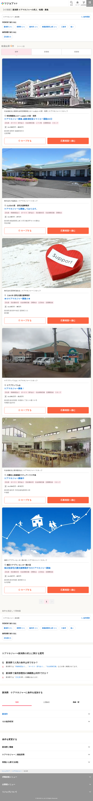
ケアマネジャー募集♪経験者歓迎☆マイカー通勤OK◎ (28, 119)
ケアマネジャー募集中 (14, 478)
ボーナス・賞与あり (36, 666)
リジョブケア (6, 771)
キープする (25, 141)
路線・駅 (76, 702)
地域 (16, 702)
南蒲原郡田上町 (49, 27)
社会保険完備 (51, 666)
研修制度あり (20, 666)
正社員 (7, 37)
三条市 (63, 27)
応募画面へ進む (68, 141)
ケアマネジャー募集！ (14, 388)
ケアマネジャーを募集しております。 (21, 209)
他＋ (72, 27)
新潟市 (8, 27)
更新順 (76, 52)
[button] (46, 97)
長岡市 (21, 27)
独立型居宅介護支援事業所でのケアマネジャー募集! (27, 568)
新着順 (46, 52)
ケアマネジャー (17, 771)
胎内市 (33, 27)
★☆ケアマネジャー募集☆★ (17, 298)
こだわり (46, 702)
